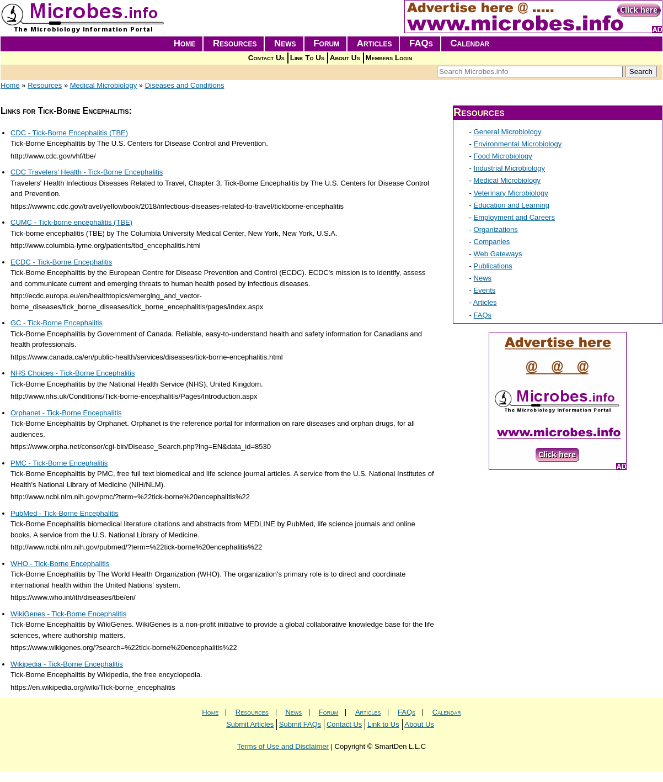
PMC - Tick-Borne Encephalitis (59, 463)
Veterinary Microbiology (511, 193)
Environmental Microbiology (518, 144)
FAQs (421, 43)
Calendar (469, 43)
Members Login (389, 58)
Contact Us (266, 58)
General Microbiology (508, 132)
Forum (326, 43)
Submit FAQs (300, 724)
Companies (492, 241)
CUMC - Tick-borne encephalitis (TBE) (71, 222)
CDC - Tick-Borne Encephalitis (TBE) (69, 133)
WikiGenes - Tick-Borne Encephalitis (68, 614)
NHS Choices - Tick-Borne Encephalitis (72, 373)
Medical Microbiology (103, 85)
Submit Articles (250, 724)
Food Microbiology (503, 156)
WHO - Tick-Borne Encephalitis (59, 563)
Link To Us (307, 58)
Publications (493, 266)
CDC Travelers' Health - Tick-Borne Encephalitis (86, 172)
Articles (374, 43)
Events (485, 290)
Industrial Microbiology (509, 168)
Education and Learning (511, 205)
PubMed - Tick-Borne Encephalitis (64, 513)
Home (185, 43)
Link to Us (383, 724)
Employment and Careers (514, 217)
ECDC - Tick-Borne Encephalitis (61, 262)
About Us (345, 58)
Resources (235, 43)
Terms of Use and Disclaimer (283, 746)
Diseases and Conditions (184, 85)
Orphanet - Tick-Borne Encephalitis (66, 413)
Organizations (496, 229)
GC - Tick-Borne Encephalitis (56, 323)
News (285, 43)
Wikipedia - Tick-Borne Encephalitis (66, 664)
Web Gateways (498, 254)
